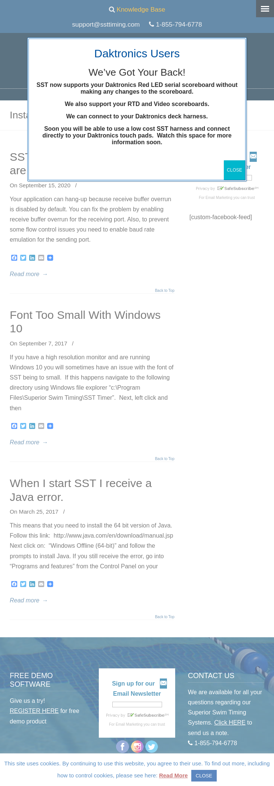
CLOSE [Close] (234, 170)
